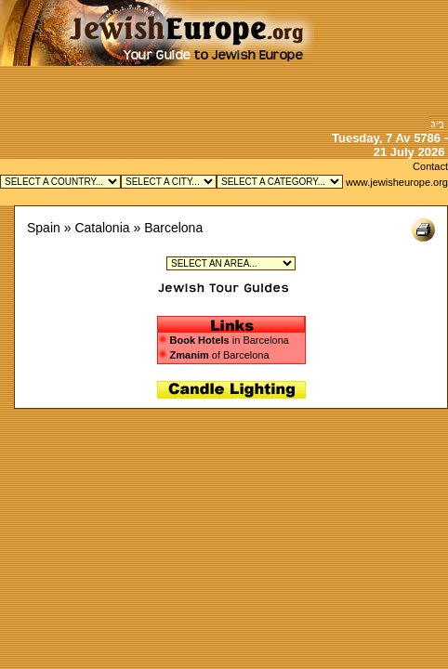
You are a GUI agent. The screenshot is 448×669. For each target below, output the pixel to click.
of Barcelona (214, 355)
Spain (43, 227)
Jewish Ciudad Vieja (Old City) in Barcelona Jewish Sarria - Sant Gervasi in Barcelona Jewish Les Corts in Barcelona (231, 263)
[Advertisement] (381, 58)
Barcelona (173, 227)
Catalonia (101, 227)
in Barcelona (229, 340)
